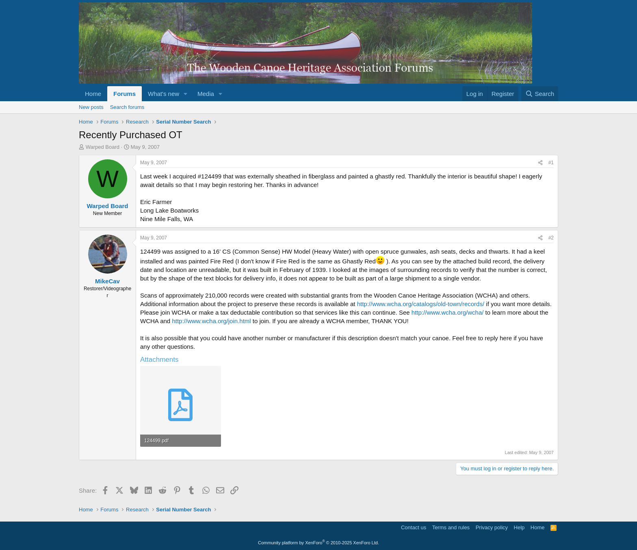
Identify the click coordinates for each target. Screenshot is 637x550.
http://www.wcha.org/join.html (211, 320)
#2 (551, 238)
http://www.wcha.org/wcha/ (448, 312)
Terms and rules (451, 527)
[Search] (539, 93)
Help (519, 527)
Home (93, 93)
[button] (185, 93)
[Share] (540, 162)
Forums (124, 93)
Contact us (413, 527)
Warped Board (102, 147)
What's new (163, 93)
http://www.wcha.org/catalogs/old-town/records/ (420, 303)
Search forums (127, 107)
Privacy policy (492, 527)
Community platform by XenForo (318, 542)
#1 (551, 162)
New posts (91, 107)
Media (205, 93)
